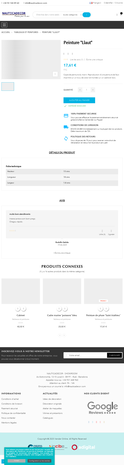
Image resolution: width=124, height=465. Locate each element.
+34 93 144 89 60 (11, 3)
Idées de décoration (52, 399)
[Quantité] (86, 89)
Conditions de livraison (11, 403)
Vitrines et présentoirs (53, 413)
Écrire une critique (94, 59)
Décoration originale (52, 403)
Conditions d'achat (10, 399)
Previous (60, 335)
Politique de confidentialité (13, 413)
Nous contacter (8, 418)
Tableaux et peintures (20, 319)
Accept (16, 461)
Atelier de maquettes (52, 408)
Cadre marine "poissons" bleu (62, 315)
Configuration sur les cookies (39, 461)
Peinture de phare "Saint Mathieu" (103, 315)
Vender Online (61, 439)
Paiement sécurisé (9, 408)
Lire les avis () (76, 59)
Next (64, 335)
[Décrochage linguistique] (95, 3)
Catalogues (48, 418)
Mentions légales (9, 422)
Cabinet (21, 315)
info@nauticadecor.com (36, 3)
